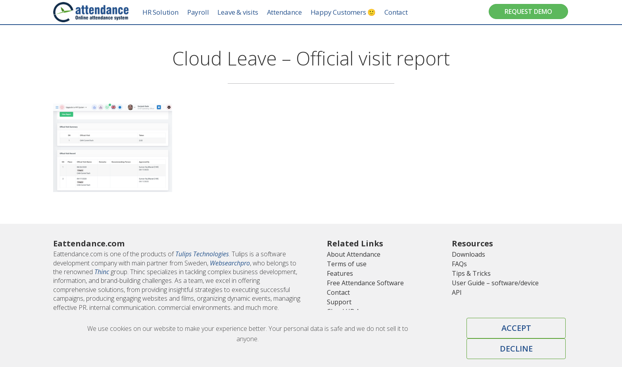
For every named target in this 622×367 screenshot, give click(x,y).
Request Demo (528, 11)
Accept (516, 328)
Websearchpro (230, 263)
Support (339, 302)
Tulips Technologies (202, 254)
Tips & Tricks (471, 273)
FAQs (459, 263)
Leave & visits (245, 12)
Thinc (101, 271)
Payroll (206, 12)
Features (340, 273)
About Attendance (353, 254)
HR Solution (168, 12)
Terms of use (347, 263)
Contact (403, 12)
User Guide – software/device (495, 283)
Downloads (468, 254)
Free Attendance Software (365, 283)
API (457, 292)
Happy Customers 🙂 (351, 12)
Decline (516, 348)
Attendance (292, 12)
